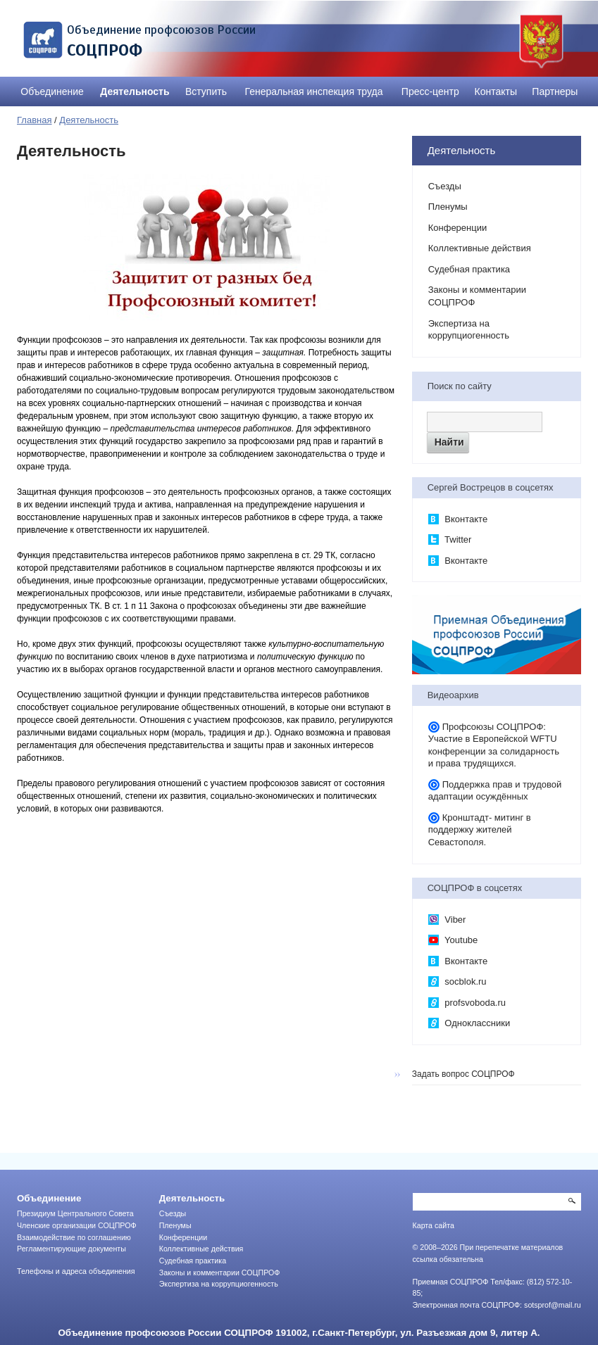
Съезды (444, 186)
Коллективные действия (479, 248)
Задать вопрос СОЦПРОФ (463, 1074)
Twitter (450, 539)
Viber (447, 920)
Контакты (496, 91)
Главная (34, 120)
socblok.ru (457, 981)
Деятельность (134, 91)
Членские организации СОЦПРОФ (77, 1225)
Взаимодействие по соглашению (74, 1237)
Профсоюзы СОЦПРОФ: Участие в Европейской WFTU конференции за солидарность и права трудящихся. (493, 745)
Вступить (206, 91)
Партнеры (555, 91)
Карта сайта (433, 1225)
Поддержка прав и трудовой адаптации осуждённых (495, 790)
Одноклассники (469, 1023)
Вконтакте (457, 519)
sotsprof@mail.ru (552, 1305)
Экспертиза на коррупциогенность (468, 329)
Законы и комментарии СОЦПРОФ (477, 296)
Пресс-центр (430, 91)
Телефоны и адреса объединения (76, 1271)
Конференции (457, 227)
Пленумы (448, 206)
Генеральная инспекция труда (314, 91)
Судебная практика (469, 269)
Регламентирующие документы (71, 1248)
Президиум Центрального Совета (75, 1213)
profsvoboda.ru (467, 1003)
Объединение (52, 91)
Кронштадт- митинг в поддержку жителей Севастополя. (479, 829)
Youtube (453, 940)
